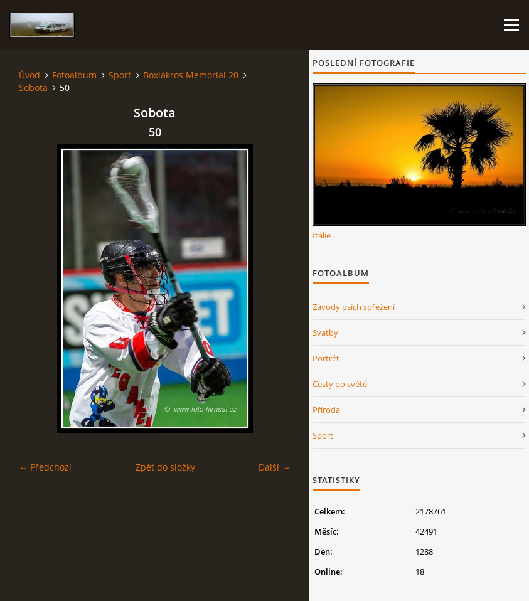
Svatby (325, 332)
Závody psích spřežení (354, 306)
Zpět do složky (165, 467)
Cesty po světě (340, 384)
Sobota (33, 87)
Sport (120, 75)
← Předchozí (45, 467)
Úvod (29, 75)
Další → (275, 467)
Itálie (322, 235)
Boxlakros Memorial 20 (190, 75)
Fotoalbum (74, 75)
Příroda (326, 409)
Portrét (326, 358)
